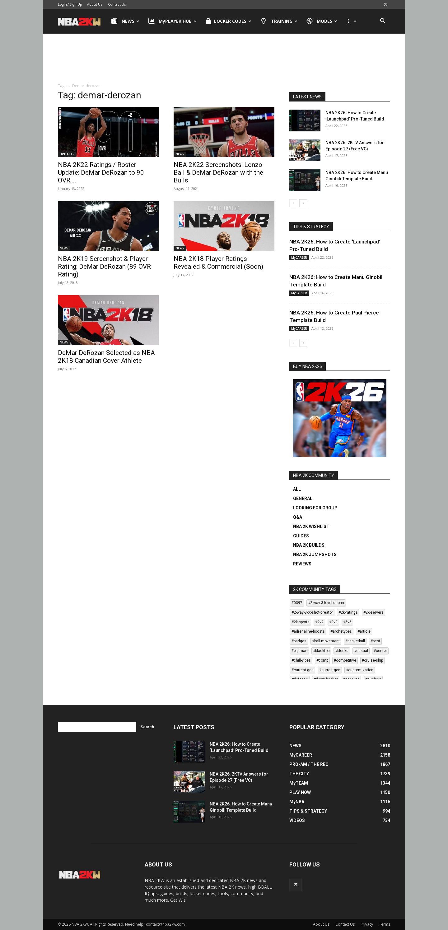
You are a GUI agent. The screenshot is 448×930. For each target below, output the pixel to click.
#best (375, 641)
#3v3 (333, 622)
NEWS (125, 21)
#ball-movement (326, 641)
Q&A (297, 517)
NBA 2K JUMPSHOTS (315, 554)
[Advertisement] (224, 59)
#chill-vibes (301, 660)
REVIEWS (302, 563)
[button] (382, 22)
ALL (297, 489)
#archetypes (341, 631)
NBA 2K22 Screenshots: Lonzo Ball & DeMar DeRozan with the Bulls (218, 172)
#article (364, 631)
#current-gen (303, 670)
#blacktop (321, 651)
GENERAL (302, 498)
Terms (384, 924)
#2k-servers (373, 612)
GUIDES (301, 535)
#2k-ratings (348, 612)
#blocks (341, 651)
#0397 (297, 603)
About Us (94, 4)
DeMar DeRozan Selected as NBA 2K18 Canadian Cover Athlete (106, 356)
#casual (361, 651)
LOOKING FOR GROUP (315, 507)
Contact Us (117, 4)
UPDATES (67, 154)
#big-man (299, 651)
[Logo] (82, 21)
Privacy (367, 924)
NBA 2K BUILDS (308, 545)
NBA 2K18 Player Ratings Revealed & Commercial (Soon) (218, 262)
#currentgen (329, 670)
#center (380, 651)
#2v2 (319, 622)
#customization (359, 670)
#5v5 (347, 622)
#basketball (355, 641)
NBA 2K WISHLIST (311, 526)
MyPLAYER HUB (172, 21)
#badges (299, 641)
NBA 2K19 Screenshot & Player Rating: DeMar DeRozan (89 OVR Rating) (104, 266)
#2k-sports (301, 622)
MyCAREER (299, 257)
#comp (322, 660)
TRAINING (278, 21)
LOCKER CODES (228, 21)
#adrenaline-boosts (308, 631)
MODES (322, 21)
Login (62, 4)
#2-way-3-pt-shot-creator (312, 612)
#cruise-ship (372, 660)
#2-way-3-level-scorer (326, 603)
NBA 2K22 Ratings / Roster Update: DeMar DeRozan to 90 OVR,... (101, 172)
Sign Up (76, 4)
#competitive (345, 660)
